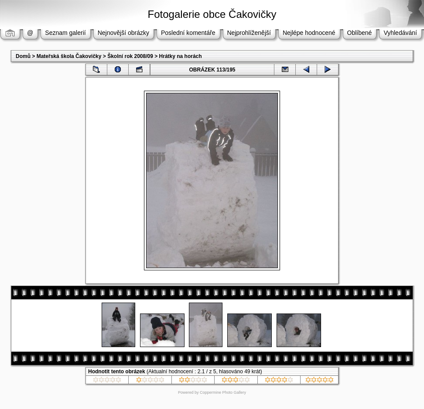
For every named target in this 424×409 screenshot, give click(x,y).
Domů (23, 56)
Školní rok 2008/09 (130, 56)
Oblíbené (359, 32)
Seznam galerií (65, 32)
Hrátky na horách (180, 56)
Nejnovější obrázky (123, 32)
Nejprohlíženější (249, 32)
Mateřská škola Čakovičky (69, 56)
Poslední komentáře (188, 32)
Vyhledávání (400, 32)
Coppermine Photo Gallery (223, 392)
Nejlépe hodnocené (309, 32)
